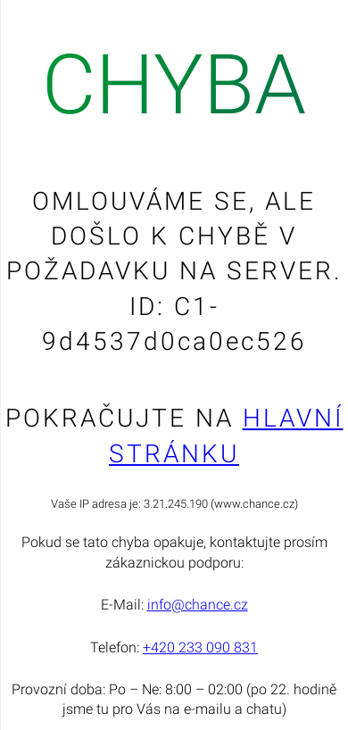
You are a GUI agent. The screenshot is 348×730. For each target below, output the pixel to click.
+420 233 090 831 (200, 647)
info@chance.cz (197, 604)
